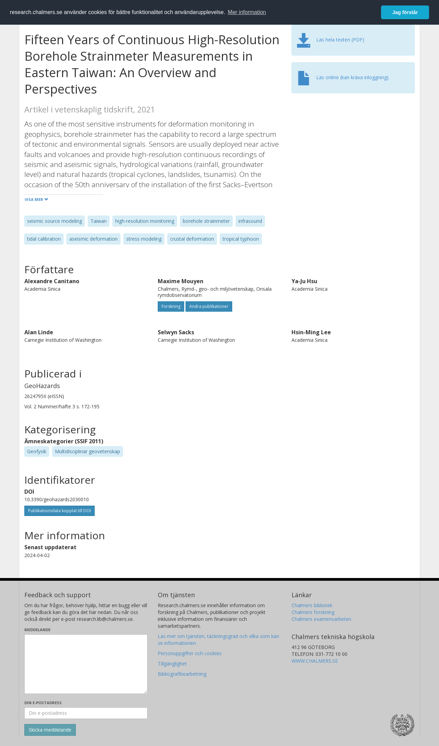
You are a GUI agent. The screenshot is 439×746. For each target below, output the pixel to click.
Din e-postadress (43, 702)
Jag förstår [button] (405, 12)
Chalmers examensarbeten (321, 619)
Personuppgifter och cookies (190, 653)
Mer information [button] (247, 12)
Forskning (171, 306)
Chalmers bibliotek (312, 605)
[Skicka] (50, 730)
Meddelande (37, 629)
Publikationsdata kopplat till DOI (59, 511)
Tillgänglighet (172, 663)
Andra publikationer (208, 306)
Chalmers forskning (313, 612)
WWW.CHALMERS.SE (315, 661)
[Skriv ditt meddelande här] (85, 664)
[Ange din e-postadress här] (85, 713)
